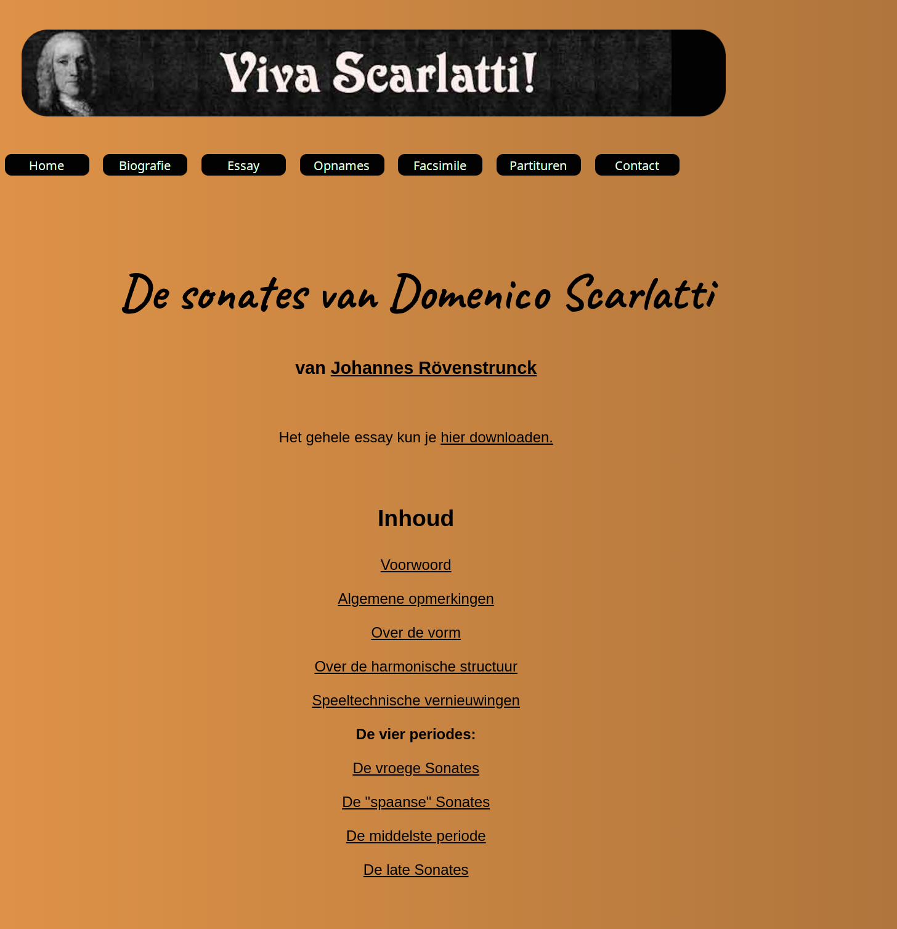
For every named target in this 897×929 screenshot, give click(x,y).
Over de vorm (416, 632)
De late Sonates (416, 869)
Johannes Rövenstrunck (434, 368)
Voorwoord (416, 564)
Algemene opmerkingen (416, 598)
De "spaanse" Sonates (416, 801)
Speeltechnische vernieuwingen (416, 700)
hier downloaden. (496, 437)
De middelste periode (416, 835)
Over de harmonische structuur (415, 666)
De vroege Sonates (415, 768)
